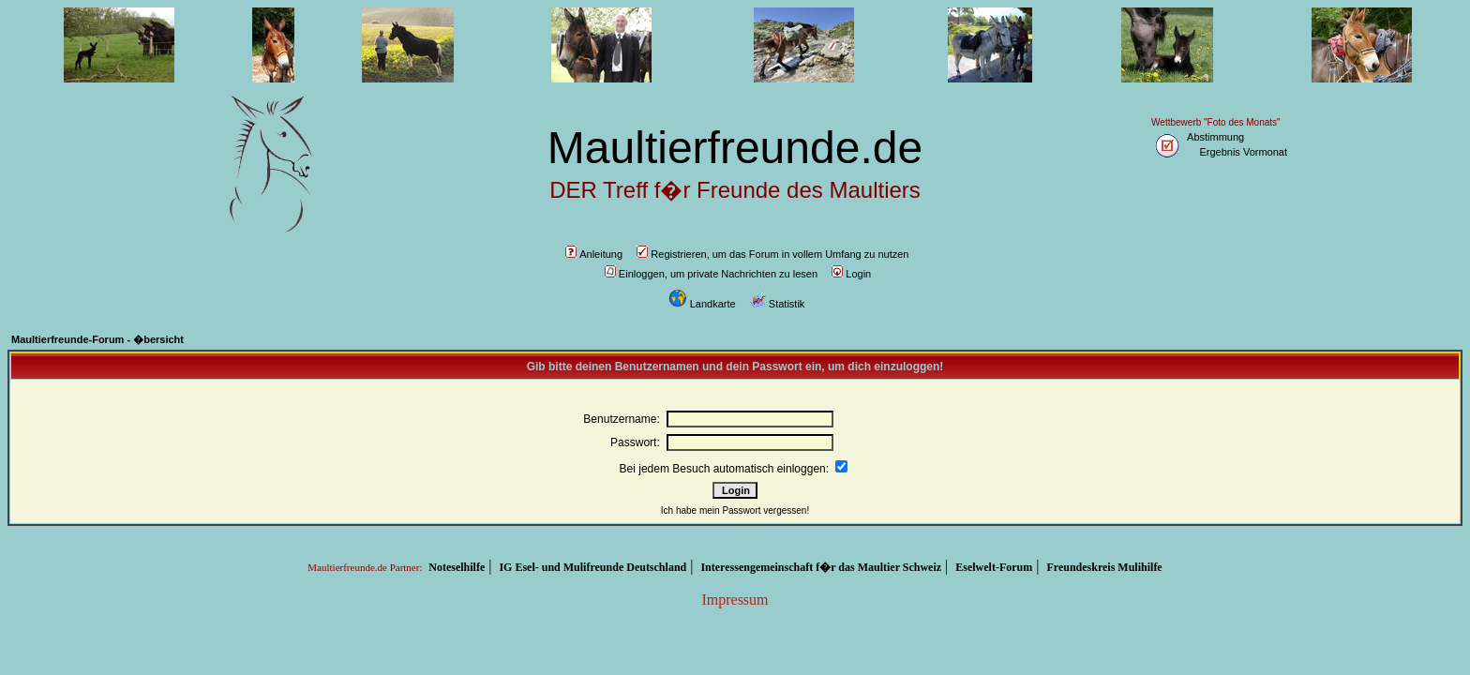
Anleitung (593, 254)
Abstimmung (1215, 136)
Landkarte (702, 303)
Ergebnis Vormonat (1243, 152)
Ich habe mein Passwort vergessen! (735, 510)
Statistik (777, 303)
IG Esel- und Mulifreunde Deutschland (592, 567)
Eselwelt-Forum (993, 567)
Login (851, 273)
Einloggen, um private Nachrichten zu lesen (711, 273)
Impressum (734, 600)
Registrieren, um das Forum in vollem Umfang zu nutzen (772, 254)
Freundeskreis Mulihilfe (1104, 567)
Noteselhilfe (456, 567)
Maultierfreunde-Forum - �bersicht (97, 339)
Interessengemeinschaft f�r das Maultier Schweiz (820, 567)
